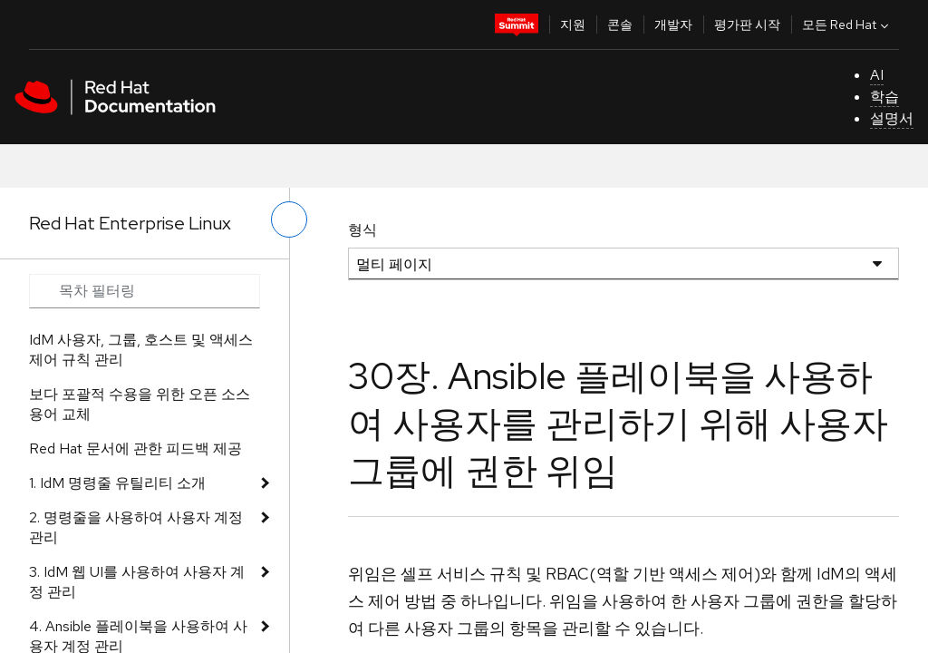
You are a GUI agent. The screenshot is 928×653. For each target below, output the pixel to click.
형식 (362, 229)
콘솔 (620, 24)
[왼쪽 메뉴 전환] (289, 219)
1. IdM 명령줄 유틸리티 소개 (117, 482)
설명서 (892, 118)
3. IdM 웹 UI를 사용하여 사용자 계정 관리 (137, 581)
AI (877, 74)
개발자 (673, 24)
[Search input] (144, 291)
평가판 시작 (747, 24)
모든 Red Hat (847, 24)
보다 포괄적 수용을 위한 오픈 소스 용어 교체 (139, 404)
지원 (572, 24)
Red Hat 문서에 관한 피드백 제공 (135, 448)
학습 (884, 96)
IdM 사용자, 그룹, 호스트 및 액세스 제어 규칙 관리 (141, 349)
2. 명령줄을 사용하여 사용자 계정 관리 (136, 527)
